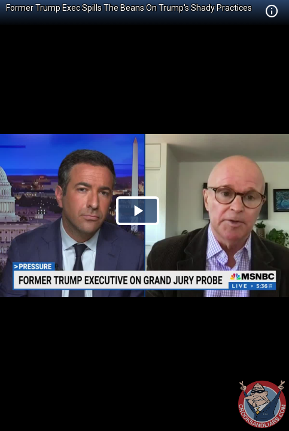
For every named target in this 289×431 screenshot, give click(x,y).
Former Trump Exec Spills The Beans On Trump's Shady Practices (129, 8)
